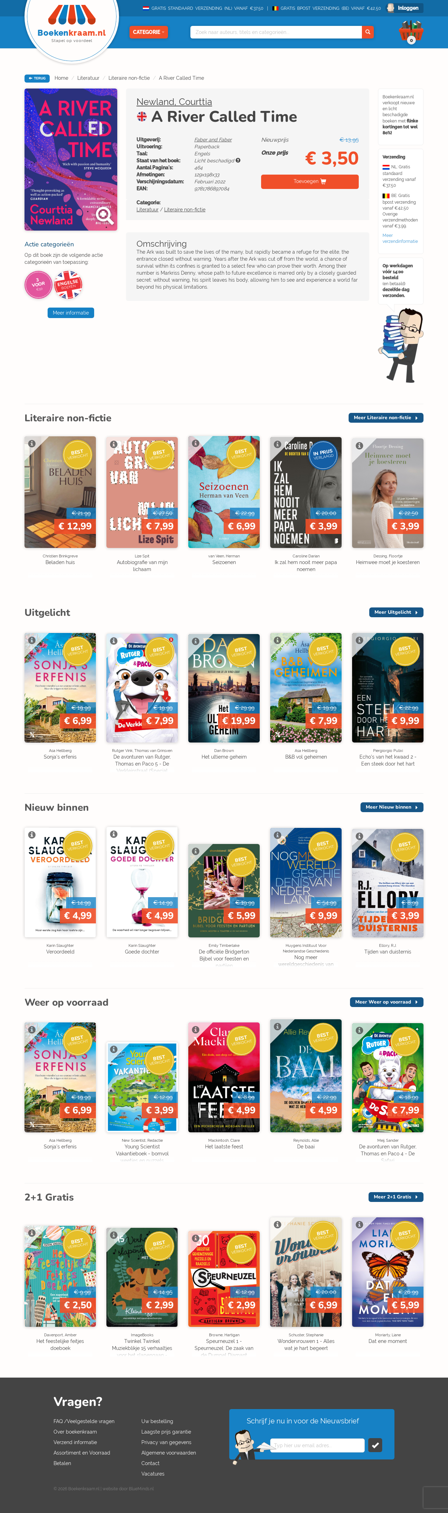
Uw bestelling (157, 1421)
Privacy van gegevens (166, 1442)
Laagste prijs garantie (166, 1432)
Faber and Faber (213, 139)
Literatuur (88, 78)
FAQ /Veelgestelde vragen (84, 1421)
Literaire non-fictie (129, 78)
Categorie (148, 32)
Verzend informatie (75, 1442)
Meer (382, 417)
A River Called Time (181, 78)
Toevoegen (306, 181)
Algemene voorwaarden (168, 1453)
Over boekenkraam (75, 1432)
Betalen (62, 1463)
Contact (150, 1463)
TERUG (37, 78)
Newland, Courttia (174, 102)
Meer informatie (71, 313)
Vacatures (152, 1474)
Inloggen (408, 8)
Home (61, 78)
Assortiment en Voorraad (82, 1453)
